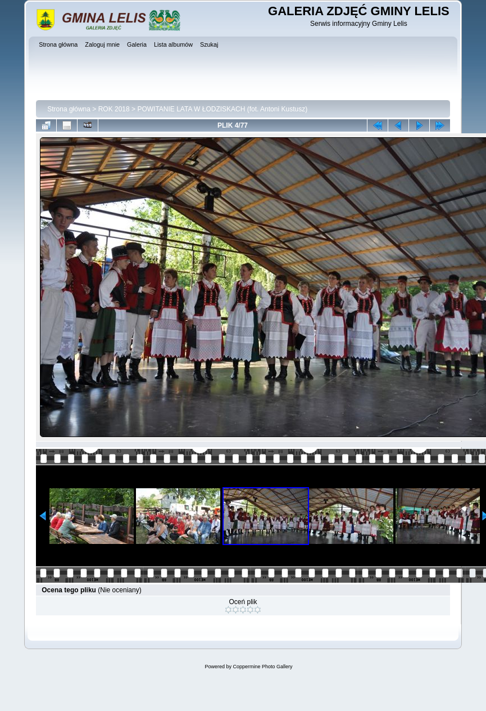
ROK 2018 (114, 109)
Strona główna (68, 109)
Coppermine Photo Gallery (262, 666)
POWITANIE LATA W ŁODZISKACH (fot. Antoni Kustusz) (222, 109)
